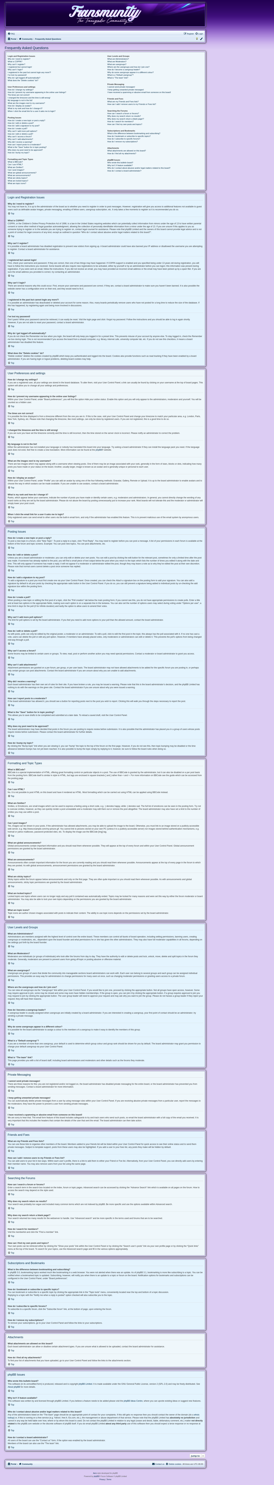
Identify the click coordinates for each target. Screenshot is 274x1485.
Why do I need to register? (19, 59)
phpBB (99, 450)
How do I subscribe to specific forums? (123, 139)
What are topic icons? (17, 183)
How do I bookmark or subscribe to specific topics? (129, 136)
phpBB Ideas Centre (133, 1401)
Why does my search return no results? (124, 116)
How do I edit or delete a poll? (20, 134)
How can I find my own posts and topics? (124, 124)
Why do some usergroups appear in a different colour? (130, 72)
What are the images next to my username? (26, 103)
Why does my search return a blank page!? (125, 119)
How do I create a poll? (17, 128)
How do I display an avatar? (19, 106)
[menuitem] (11, 34)
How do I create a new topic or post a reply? (26, 120)
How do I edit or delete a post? (21, 123)
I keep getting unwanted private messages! (125, 90)
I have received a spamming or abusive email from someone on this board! (139, 92)
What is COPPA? (15, 61)
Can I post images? (16, 170)
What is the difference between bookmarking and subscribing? (133, 133)
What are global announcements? (22, 173)
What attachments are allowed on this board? (126, 151)
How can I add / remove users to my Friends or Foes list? (131, 104)
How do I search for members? (120, 121)
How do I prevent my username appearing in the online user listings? (37, 92)
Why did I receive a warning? (20, 142)
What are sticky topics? (17, 178)
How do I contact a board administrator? (124, 171)
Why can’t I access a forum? (20, 136)
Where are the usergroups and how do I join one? (128, 67)
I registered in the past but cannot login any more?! (29, 72)
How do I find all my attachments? (121, 153)
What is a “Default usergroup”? (120, 75)
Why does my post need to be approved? (25, 150)
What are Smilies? (15, 167)
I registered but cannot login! (20, 67)
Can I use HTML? (15, 164)
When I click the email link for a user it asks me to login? (31, 111)
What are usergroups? (116, 64)
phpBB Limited (85, 1384)
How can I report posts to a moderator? (24, 145)
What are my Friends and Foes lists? (123, 102)
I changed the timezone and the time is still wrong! (29, 98)
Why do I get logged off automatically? (24, 78)
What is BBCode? (15, 162)
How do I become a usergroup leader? (123, 70)
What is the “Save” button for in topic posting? (27, 147)
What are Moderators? (116, 61)
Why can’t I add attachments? (20, 139)
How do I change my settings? (20, 90)
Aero (95, 1473)
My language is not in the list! (20, 100)
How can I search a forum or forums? (123, 113)
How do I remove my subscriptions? (122, 142)
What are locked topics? (18, 181)
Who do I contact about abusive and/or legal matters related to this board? (138, 168)
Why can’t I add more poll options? (22, 131)
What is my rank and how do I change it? (25, 108)
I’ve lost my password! (17, 75)
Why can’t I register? (16, 64)
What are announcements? (19, 175)
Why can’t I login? (15, 70)
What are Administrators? (118, 59)
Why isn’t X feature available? (120, 165)
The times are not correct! (19, 95)
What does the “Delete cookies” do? (23, 80)
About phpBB (14, 1387)
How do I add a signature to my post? (23, 126)
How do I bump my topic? (18, 153)
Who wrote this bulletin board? (120, 163)
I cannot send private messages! (121, 87)
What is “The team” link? (117, 78)
